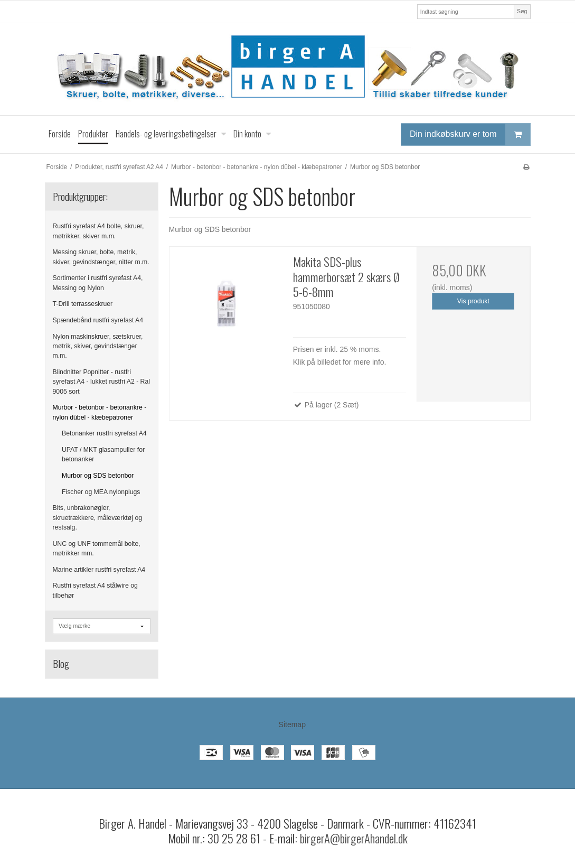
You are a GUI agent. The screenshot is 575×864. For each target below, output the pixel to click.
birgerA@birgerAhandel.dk (354, 838)
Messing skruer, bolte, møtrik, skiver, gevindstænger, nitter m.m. (101, 256)
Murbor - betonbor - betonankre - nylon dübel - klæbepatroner (100, 412)
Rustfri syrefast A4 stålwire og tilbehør (95, 590)
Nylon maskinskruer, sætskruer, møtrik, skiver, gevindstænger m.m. (98, 346)
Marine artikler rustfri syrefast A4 (99, 569)
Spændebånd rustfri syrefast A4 (98, 320)
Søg (522, 11)
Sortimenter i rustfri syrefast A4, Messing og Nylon (98, 282)
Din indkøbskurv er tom (470, 134)
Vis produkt (473, 301)
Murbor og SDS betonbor (98, 475)
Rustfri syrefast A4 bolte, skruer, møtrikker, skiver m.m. (98, 230)
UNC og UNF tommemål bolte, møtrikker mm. (96, 548)
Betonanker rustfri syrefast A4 (104, 433)
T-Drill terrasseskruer (83, 304)
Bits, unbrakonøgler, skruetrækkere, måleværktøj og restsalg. (98, 517)
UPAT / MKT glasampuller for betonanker (103, 454)
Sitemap (292, 724)
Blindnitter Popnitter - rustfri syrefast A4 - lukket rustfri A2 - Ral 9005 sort (101, 381)
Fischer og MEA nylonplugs (101, 492)
